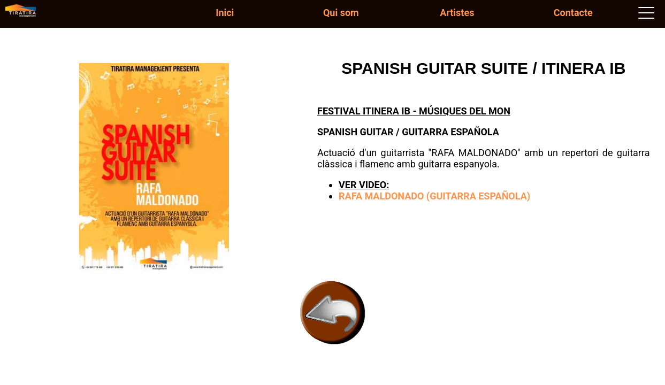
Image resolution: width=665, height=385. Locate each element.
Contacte (573, 12)
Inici (225, 12)
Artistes (457, 12)
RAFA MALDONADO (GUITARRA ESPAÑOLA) (434, 196)
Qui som (341, 12)
